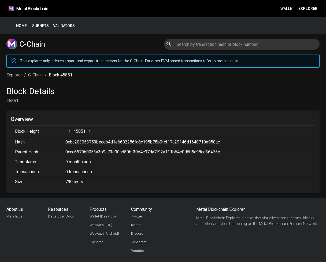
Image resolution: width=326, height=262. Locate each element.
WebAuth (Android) (104, 233)
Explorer (308, 9)
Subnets (40, 26)
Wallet (287, 9)
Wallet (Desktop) (103, 216)
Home (21, 26)
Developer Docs (61, 216)
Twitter (136, 216)
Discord (137, 233)
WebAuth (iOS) (101, 225)
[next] (90, 131)
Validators (64, 26)
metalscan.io (227, 61)
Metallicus (14, 216)
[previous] (69, 131)
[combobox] (241, 44)
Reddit (136, 225)
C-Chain (35, 75)
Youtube (137, 251)
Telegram (138, 242)
